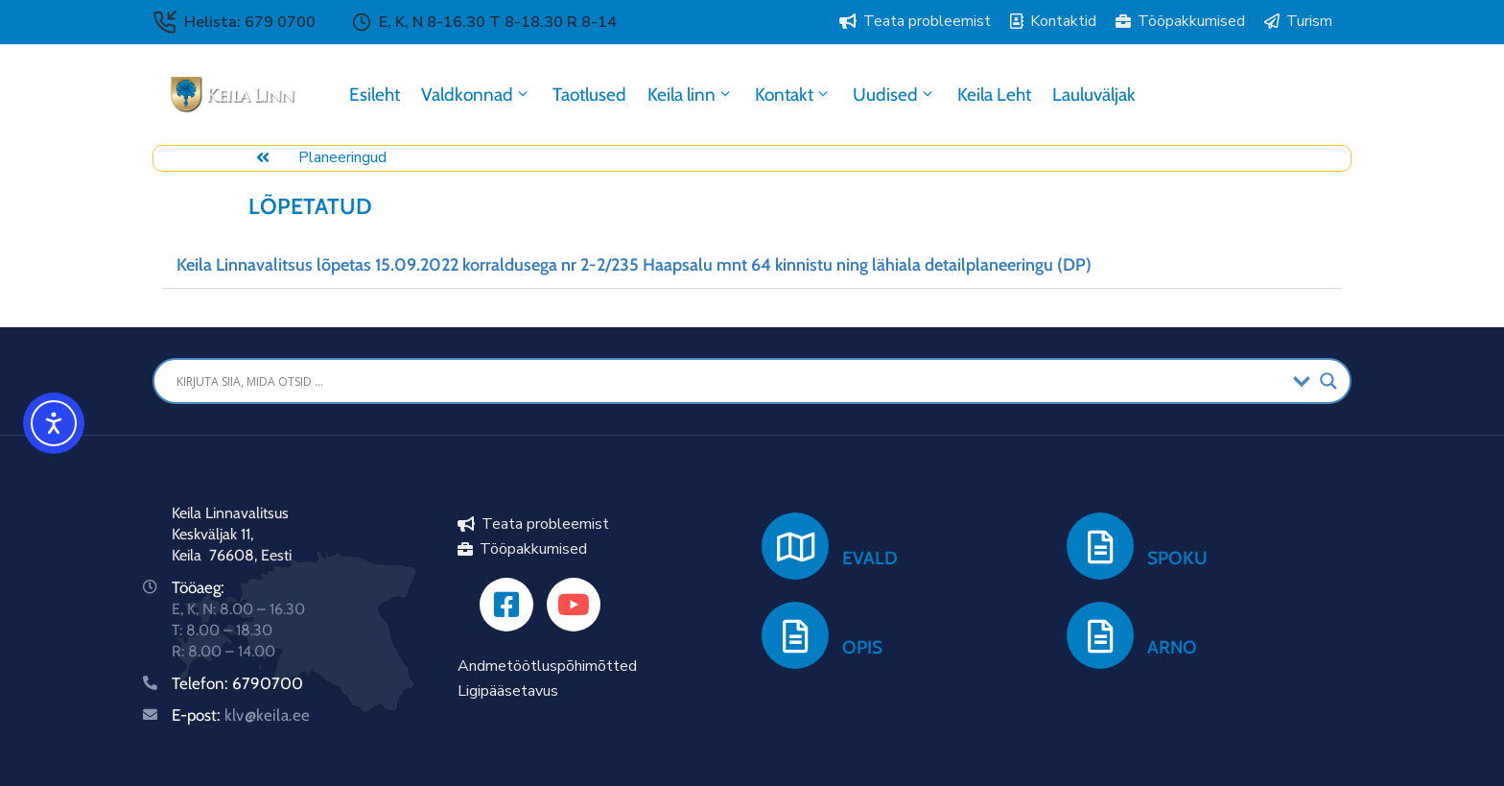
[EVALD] (795, 546)
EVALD (870, 558)
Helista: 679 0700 (250, 22)
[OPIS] (795, 635)
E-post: (241, 715)
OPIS (862, 647)
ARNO (1172, 647)
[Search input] (729, 381)
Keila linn (690, 94)
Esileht (374, 94)
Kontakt (793, 94)
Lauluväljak (1094, 94)
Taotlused (589, 94)
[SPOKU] (1100, 546)
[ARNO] (1100, 635)
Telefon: (202, 683)
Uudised (894, 94)
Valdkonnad (476, 94)
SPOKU (1177, 558)
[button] (752, 265)
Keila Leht (994, 94)
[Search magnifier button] (1328, 381)
